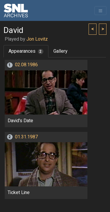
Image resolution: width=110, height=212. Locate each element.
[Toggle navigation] (100, 10)
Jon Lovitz (37, 39)
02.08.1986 (26, 64)
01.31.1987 (26, 136)
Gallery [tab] (60, 51)
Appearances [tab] (26, 51)
